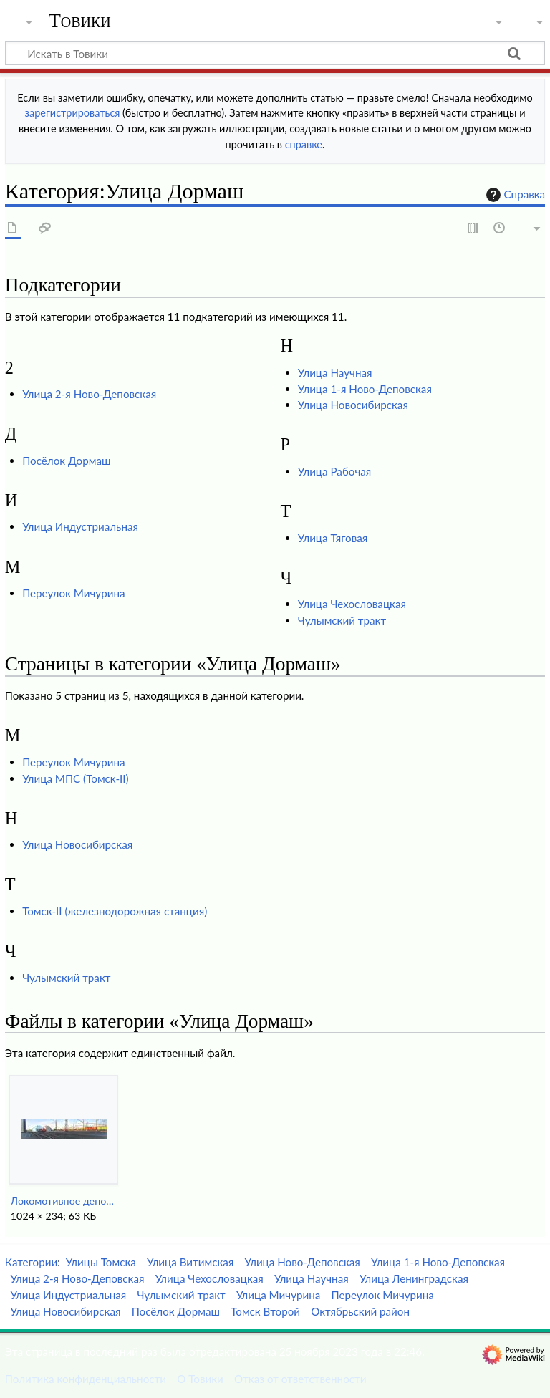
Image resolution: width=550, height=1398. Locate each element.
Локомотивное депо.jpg (63, 1201)
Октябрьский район (360, 1311)
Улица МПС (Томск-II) (75, 778)
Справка (514, 195)
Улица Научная (335, 372)
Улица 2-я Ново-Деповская (89, 393)
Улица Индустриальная (80, 526)
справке (303, 144)
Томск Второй (265, 1311)
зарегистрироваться (72, 113)
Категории (31, 1261)
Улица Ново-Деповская (302, 1261)
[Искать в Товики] (275, 53)
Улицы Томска (101, 1261)
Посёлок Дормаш (66, 460)
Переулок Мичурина (73, 593)
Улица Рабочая (334, 471)
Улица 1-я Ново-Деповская (365, 388)
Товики (80, 21)
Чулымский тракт (342, 620)
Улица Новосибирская (353, 404)
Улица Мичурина (278, 1294)
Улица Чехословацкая (352, 603)
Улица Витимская (190, 1261)
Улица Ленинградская (414, 1278)
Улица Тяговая (332, 537)
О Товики (200, 1378)
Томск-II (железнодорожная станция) (114, 911)
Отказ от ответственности (300, 1378)
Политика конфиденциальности (85, 1378)
